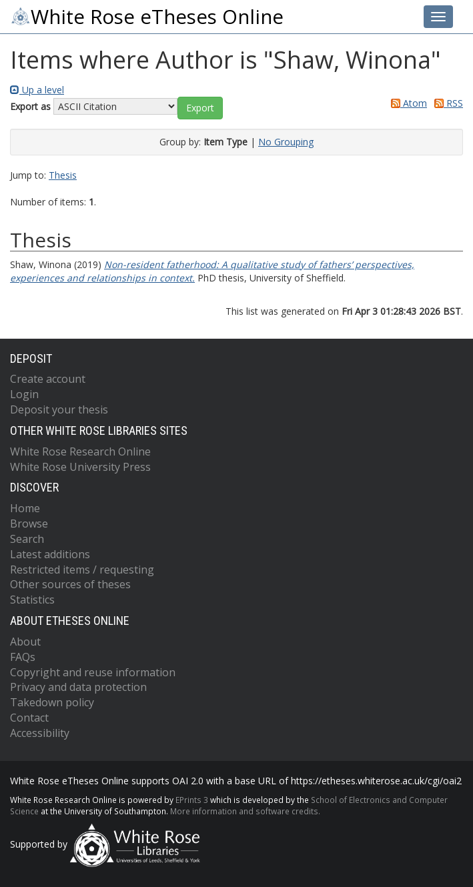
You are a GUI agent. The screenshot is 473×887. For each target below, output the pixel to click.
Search (27, 539)
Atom (406, 103)
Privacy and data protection (78, 687)
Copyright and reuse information (92, 672)
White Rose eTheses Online (147, 16)
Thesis (63, 175)
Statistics (32, 599)
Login (24, 394)
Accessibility (39, 733)
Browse (29, 523)
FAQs (22, 657)
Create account (47, 378)
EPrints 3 (191, 799)
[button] (200, 108)
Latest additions (50, 554)
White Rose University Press (80, 467)
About (25, 641)
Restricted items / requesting (82, 569)
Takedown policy (52, 702)
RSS (446, 103)
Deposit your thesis (59, 409)
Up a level (37, 89)
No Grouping (286, 141)
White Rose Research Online (80, 451)
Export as (30, 106)
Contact (29, 717)
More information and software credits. (245, 811)
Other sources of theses (70, 584)
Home (25, 508)
